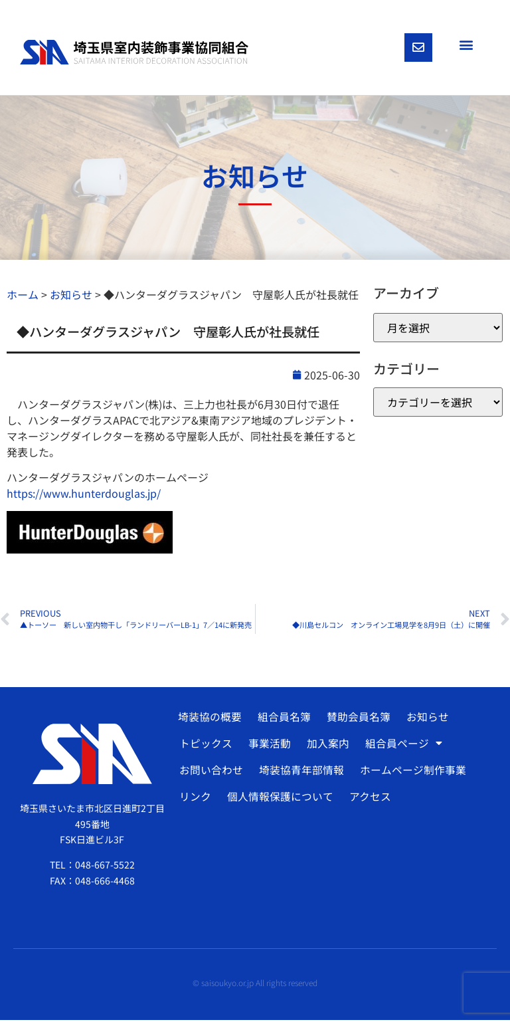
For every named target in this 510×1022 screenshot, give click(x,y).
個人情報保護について (279, 798)
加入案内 (326, 745)
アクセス (368, 798)
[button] (466, 44)
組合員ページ (401, 745)
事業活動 (268, 745)
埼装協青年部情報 (300, 771)
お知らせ (425, 718)
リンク (195, 798)
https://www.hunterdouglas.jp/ (84, 495)
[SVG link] (134, 53)
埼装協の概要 (210, 718)
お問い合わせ (210, 771)
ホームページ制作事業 (411, 771)
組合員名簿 (283, 718)
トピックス (205, 745)
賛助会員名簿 (357, 718)
